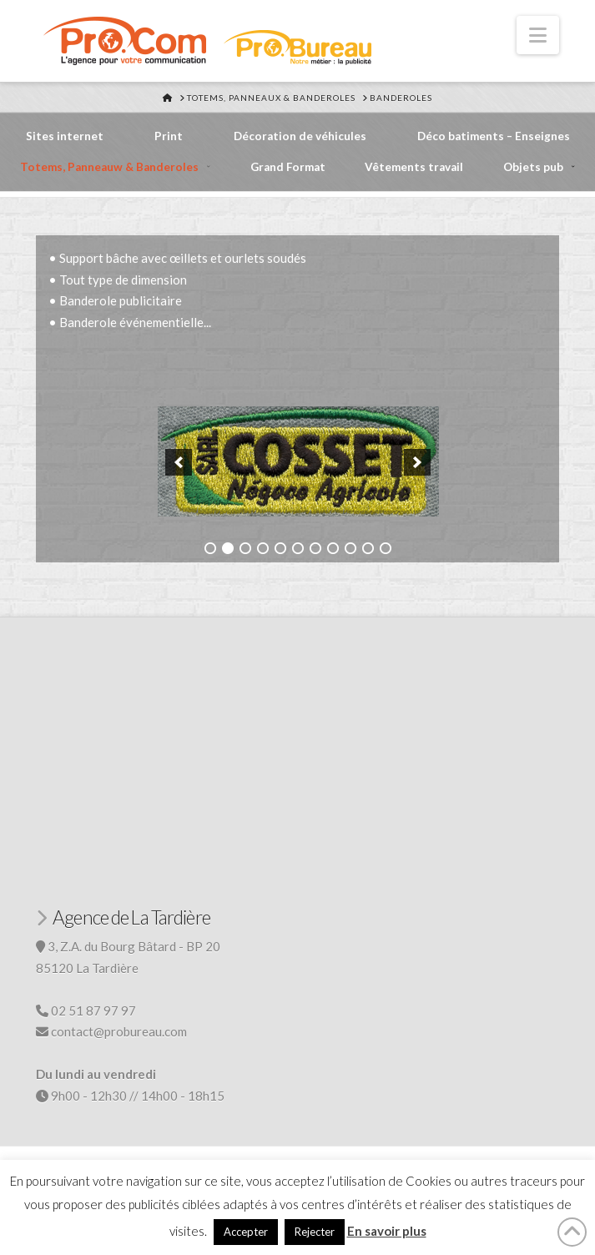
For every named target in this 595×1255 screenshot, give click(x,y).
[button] (538, 35)
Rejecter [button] (315, 1231)
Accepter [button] (246, 1231)
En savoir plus (386, 1230)
